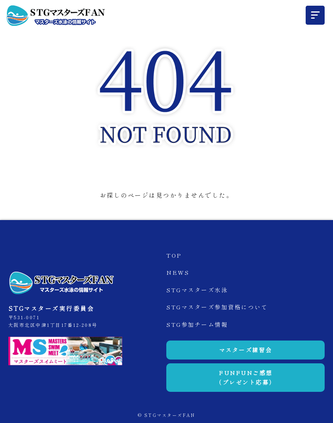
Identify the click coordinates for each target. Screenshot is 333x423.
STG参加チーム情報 (197, 324)
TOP (174, 255)
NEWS (177, 272)
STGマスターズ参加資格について (217, 307)
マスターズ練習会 (245, 350)
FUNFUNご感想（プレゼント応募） (246, 378)
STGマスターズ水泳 (197, 290)
